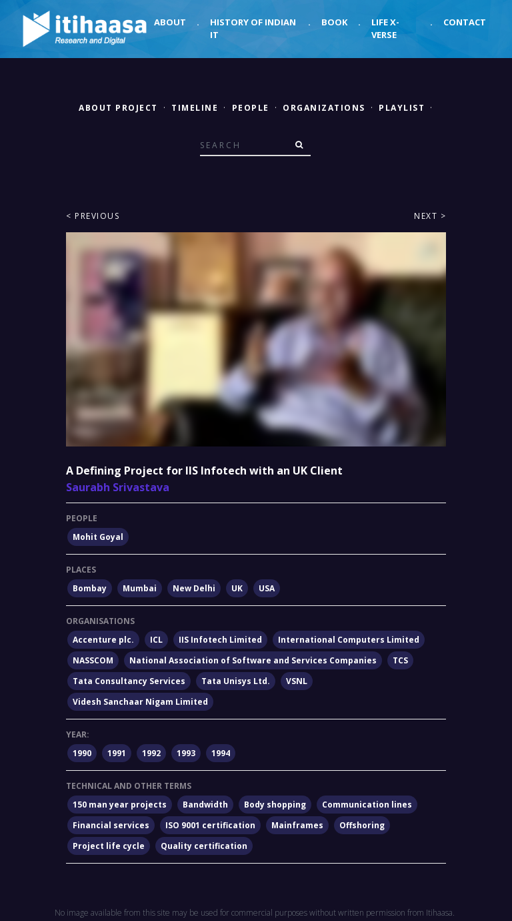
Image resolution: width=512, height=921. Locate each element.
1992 (151, 753)
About (170, 22)
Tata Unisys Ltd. (235, 681)
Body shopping (275, 804)
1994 (220, 753)
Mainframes (297, 825)
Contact (464, 22)
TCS (400, 660)
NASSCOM (93, 660)
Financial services (111, 825)
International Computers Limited (348, 639)
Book (334, 22)
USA (267, 588)
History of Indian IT (253, 28)
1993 (186, 753)
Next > (430, 216)
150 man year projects (120, 804)
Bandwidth (205, 804)
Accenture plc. (103, 639)
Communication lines (367, 804)
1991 (116, 753)
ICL (156, 639)
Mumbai (140, 588)
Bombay (90, 588)
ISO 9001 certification (210, 825)
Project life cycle (109, 846)
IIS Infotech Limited (220, 639)
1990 (82, 753)
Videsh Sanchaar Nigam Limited (140, 701)
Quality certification (204, 846)
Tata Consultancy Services (129, 681)
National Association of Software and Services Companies (253, 660)
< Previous (92, 216)
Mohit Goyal (98, 537)
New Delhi (194, 588)
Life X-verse (385, 28)
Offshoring (362, 825)
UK (237, 588)
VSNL (296, 681)
